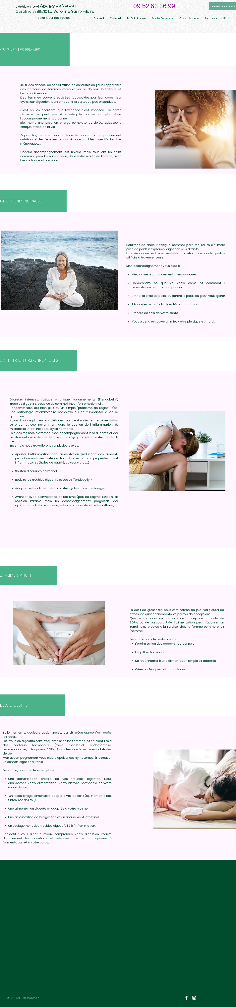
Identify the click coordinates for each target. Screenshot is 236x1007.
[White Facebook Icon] (186, 997)
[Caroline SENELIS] (37, 11)
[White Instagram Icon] (194, 997)
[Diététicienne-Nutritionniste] (35, 6)
